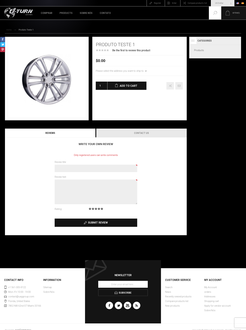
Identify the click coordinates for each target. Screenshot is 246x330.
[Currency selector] (222, 3)
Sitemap (47, 287)
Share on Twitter (2, 44)
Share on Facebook (2, 39)
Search (169, 287)
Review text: (61, 177)
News (168, 292)
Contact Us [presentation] (141, 133)
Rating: (58, 209)
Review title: (60, 162)
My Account (210, 287)
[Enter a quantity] (99, 86)
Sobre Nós (48, 292)
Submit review (98, 222)
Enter (174, 3)
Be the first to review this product (131, 50)
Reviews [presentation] (50, 133)
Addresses (209, 296)
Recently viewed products (178, 296)
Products (199, 50)
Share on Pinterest (2, 49)
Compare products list (197, 3)
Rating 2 (92, 209)
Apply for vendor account (217, 305)
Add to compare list (170, 86)
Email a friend (179, 86)
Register (157, 3)
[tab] (50, 133)
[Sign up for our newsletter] (123, 284)
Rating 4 (98, 209)
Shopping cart (211, 301)
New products (172, 305)
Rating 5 (101, 209)
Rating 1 (89, 209)
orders (207, 292)
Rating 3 (95, 209)
